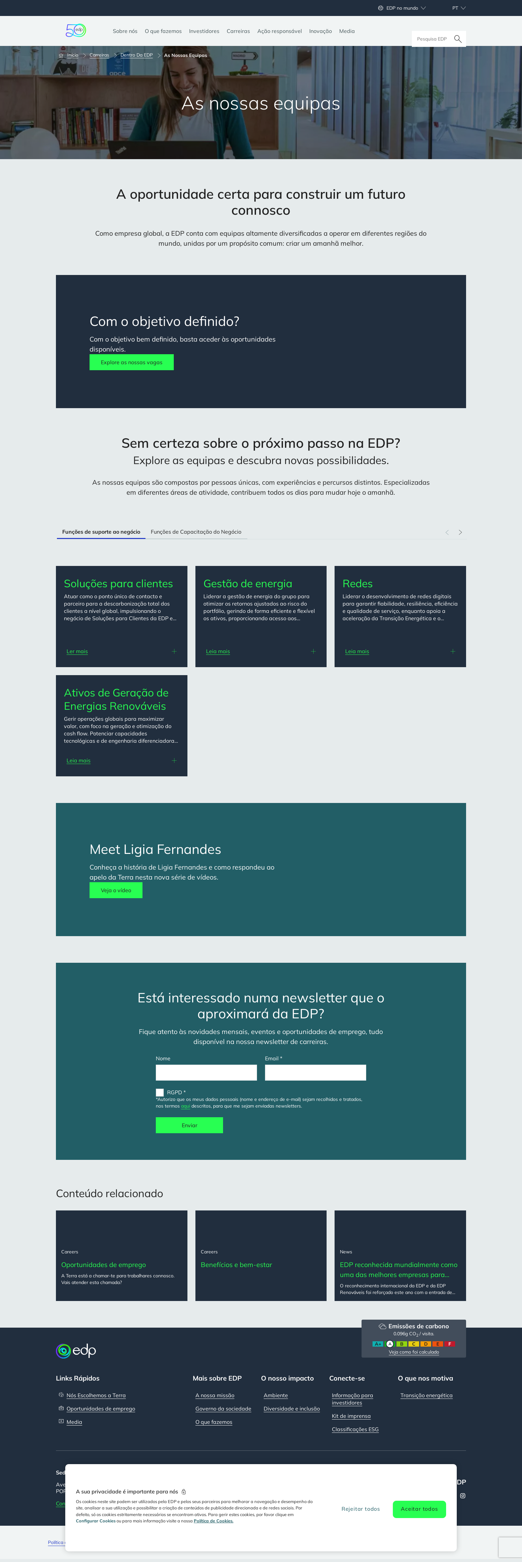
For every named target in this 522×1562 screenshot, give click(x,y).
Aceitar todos (419, 1508)
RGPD (174, 1092)
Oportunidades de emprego (101, 1411)
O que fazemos (213, 1424)
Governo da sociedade (223, 1411)
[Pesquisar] (458, 31)
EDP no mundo (402, 8)
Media (74, 1424)
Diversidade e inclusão (292, 1411)
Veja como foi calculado (414, 1355)
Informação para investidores (352, 1402)
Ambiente (276, 1398)
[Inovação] (321, 31)
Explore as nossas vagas (131, 362)
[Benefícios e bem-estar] (261, 1257)
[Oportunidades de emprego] (121, 1257)
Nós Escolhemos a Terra (96, 1398)
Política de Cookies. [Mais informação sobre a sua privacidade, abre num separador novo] (213, 1520)
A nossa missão (214, 1398)
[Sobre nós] (125, 31)
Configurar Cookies (96, 1520)
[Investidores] (204, 31)
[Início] (71, 55)
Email (272, 1058)
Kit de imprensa (351, 1418)
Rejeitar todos (361, 1508)
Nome (163, 1058)
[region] (261, 1507)
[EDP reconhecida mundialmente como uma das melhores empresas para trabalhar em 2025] (400, 1257)
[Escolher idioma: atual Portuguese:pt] (452, 8)
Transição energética (426, 1398)
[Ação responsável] (280, 31)
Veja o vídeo (116, 890)
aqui (185, 1106)
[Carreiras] (238, 31)
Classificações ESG (355, 1432)
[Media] (347, 31)
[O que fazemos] (163, 31)
